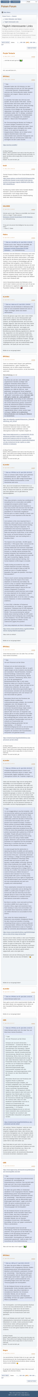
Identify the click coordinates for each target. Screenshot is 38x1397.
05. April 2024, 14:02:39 (8, 649)
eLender (6, 297)
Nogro (5, 1350)
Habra (5, 234)
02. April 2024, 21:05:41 (8, 299)
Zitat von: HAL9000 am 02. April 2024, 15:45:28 (19, 242)
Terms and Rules (17, 1392)
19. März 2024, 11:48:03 (9, 56)
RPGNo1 (6, 76)
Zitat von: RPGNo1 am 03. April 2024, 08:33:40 (19, 472)
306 (24, 42)
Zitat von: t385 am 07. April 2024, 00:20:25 (17, 1263)
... (19, 42)
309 (34, 42)
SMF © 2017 (17, 1394)
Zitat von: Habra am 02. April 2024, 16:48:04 (18, 304)
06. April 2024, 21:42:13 (8, 763)
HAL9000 (6, 206)
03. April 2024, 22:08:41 (8, 467)
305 (21, 42)
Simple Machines (25, 1394)
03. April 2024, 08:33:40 (8, 359)
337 (2, 44)
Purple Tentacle (9, 53)
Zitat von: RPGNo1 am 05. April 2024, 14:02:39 (19, 996)
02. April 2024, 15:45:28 (8, 209)
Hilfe (11, 1392)
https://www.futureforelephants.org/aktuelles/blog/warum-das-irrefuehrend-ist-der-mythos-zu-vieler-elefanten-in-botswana (19, 442)
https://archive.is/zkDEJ (10, 145)
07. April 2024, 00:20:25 (8, 1165)
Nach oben (5, 1375)
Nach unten (5, 42)
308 (31, 42)
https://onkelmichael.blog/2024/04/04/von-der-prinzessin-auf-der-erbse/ (18, 1123)
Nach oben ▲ (25, 1392)
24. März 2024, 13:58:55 (9, 79)
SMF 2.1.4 (10, 1394)
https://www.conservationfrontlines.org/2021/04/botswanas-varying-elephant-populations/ (18, 629)
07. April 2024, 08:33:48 (8, 1258)
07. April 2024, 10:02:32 (8, 1353)
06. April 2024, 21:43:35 (8, 991)
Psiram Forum (8, 6)
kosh (5, 165)
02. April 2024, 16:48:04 (8, 237)
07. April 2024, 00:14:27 (8, 1023)
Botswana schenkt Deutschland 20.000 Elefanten (18, 217)
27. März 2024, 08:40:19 (9, 168)
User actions (31, 48)
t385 (4, 1020)
